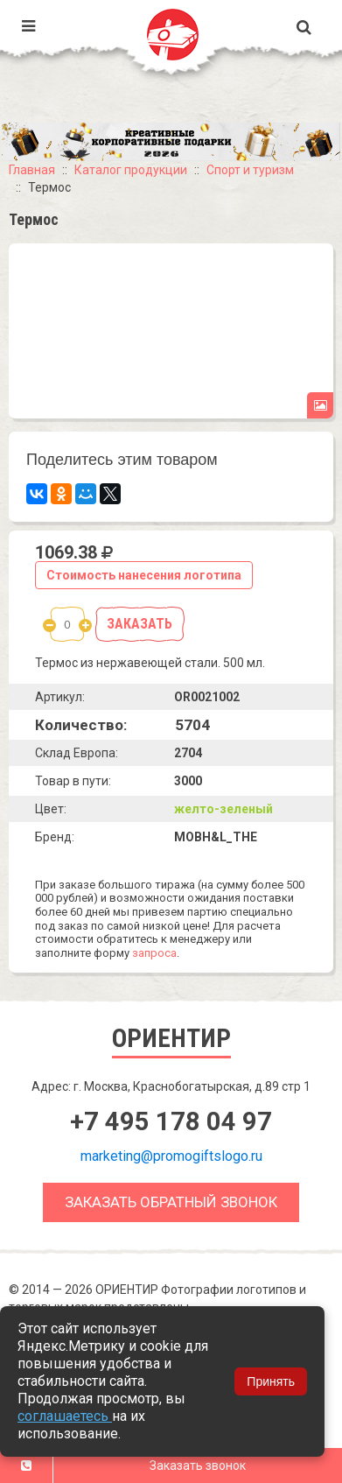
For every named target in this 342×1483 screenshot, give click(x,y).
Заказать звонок (198, 1465)
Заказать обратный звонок (171, 1202)
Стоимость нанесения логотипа (143, 575)
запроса (154, 952)
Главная (32, 170)
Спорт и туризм (250, 170)
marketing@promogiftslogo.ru (171, 1156)
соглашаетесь (64, 1416)
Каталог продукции (130, 170)
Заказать (139, 623)
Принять (271, 1381)
